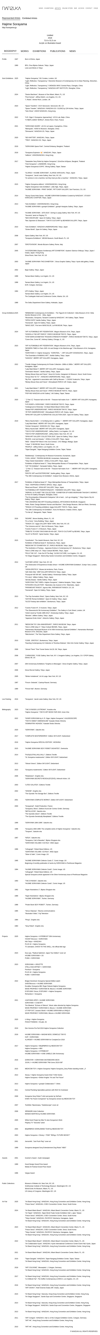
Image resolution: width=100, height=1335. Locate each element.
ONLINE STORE (67, 8)
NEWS (41, 8)
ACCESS (81, 8)
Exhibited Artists (29, 18)
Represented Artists (11, 18)
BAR (75, 8)
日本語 (96, 8)
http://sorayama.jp (9, 27)
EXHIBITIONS (49, 8)
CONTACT (89, 8)
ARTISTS (58, 8)
